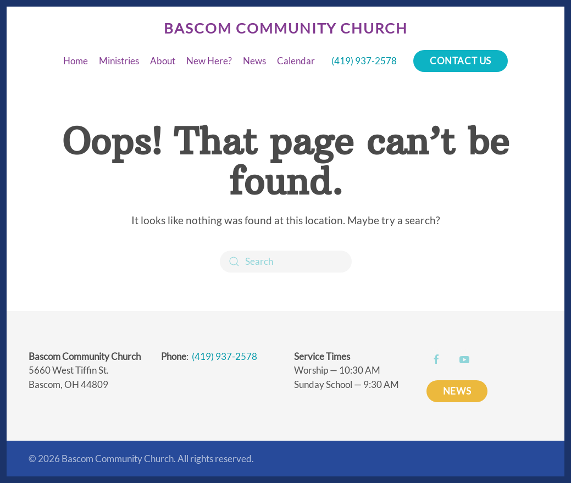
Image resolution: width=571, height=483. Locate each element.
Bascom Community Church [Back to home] (286, 28)
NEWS (457, 391)
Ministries (119, 60)
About (162, 60)
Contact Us (460, 60)
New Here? (209, 60)
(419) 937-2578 (364, 60)
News (254, 60)
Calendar (296, 60)
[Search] (286, 262)
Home (75, 60)
